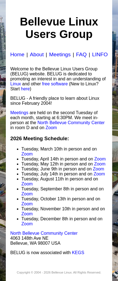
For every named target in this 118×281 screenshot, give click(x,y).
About (37, 54)
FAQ (81, 54)
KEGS (78, 252)
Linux (15, 83)
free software (55, 83)
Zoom (51, 127)
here (25, 88)
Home (17, 54)
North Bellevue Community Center (71, 122)
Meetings (60, 54)
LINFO (100, 54)
